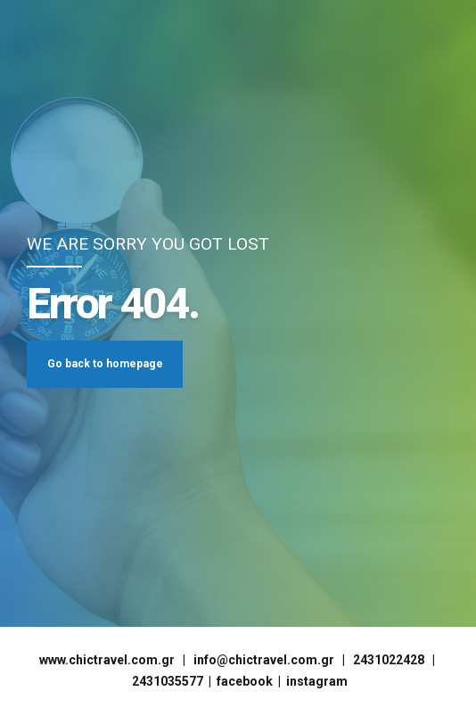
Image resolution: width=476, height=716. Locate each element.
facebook (245, 681)
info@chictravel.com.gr (263, 660)
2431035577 (167, 681)
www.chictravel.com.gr (107, 660)
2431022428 (388, 660)
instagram (317, 681)
